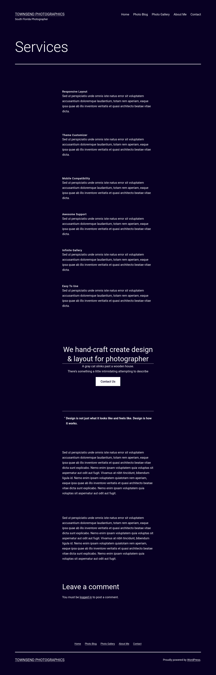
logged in (86, 597)
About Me (180, 14)
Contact (195, 14)
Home (125, 14)
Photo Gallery (161, 14)
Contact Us (108, 381)
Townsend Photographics (39, 14)
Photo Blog (140, 14)
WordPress (193, 659)
